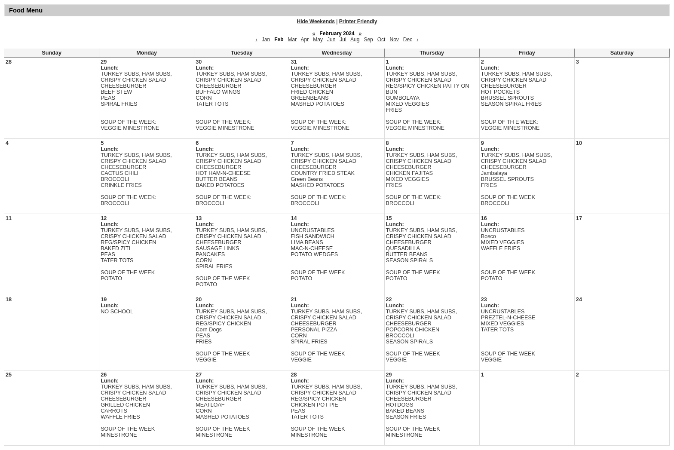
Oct (381, 40)
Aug (354, 40)
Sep (368, 40)
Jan (266, 40)
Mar (292, 40)
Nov (393, 40)
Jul (343, 40)
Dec (407, 40)
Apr (305, 40)
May (318, 40)
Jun (331, 40)
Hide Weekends (316, 21)
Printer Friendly (358, 21)
